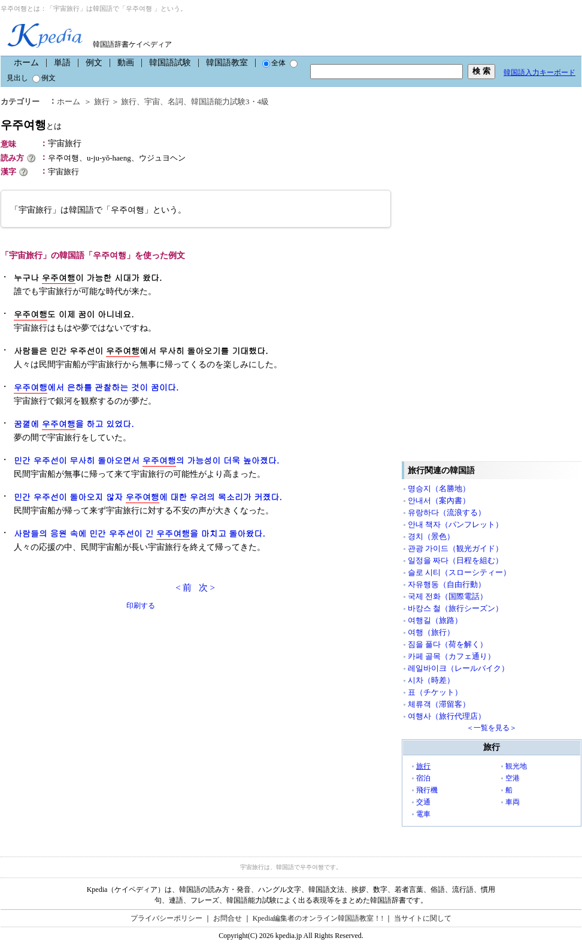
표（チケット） (435, 692)
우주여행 (31, 125)
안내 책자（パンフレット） (455, 524)
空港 (512, 778)
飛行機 (427, 790)
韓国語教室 (227, 62)
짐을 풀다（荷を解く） (447, 644)
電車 (423, 814)
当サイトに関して (422, 918)
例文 (94, 62)
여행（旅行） (431, 632)
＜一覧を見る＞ (491, 728)
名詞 (175, 101)
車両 (512, 802)
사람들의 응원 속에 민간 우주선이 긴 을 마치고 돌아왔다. (139, 533)
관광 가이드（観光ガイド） (455, 548)
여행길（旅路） (435, 620)
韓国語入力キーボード (539, 72)
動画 (125, 62)
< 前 (183, 587)
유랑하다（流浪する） (447, 512)
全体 (274, 63)
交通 (423, 802)
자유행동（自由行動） (447, 584)
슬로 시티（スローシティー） (459, 572)
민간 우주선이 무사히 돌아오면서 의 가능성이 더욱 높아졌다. (146, 460)
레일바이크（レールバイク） (458, 668)
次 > (207, 587)
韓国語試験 (170, 62)
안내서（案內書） (439, 500)
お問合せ (227, 918)
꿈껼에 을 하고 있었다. (74, 423)
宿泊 (423, 778)
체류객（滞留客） (439, 704)
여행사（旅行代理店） (447, 716)
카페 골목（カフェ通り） (451, 656)
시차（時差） (431, 680)
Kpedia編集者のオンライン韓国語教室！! (318, 918)
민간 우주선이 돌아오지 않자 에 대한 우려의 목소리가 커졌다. (148, 497)
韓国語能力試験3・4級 (230, 101)
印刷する (140, 605)
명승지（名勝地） (439, 488)
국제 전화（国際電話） (447, 596)
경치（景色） (431, 536)
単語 (62, 62)
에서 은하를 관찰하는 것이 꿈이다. (96, 387)
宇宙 (152, 101)
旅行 (102, 101)
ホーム (26, 62)
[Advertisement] (90, 695)
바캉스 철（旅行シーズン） (455, 608)
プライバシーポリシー (166, 918)
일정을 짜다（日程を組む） (455, 560)
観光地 (516, 766)
